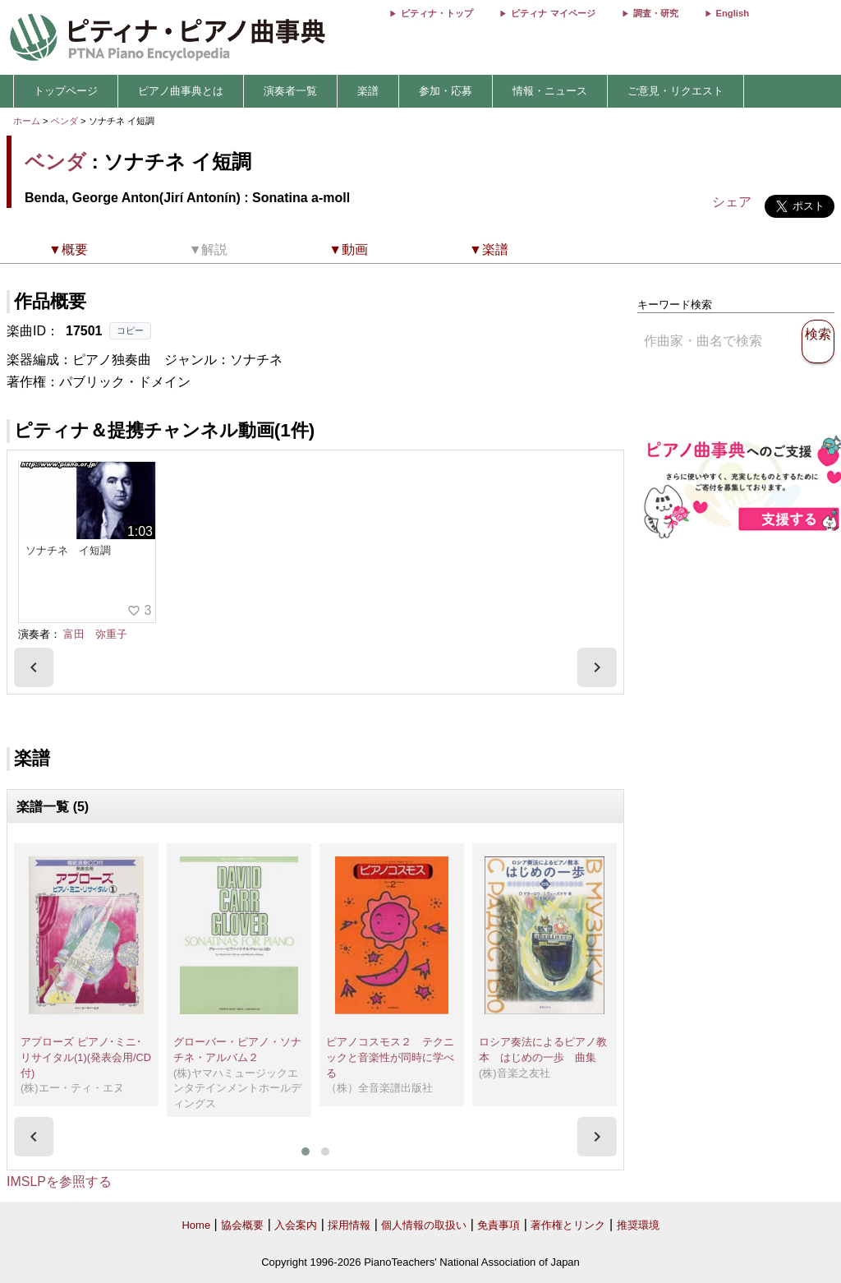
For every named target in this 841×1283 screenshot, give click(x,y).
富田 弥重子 (95, 634)
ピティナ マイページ (553, 13)
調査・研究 (655, 13)
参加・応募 (445, 91)
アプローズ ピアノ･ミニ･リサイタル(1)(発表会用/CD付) (86, 1057)
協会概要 (242, 1225)
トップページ (66, 91)
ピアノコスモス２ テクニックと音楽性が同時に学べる (390, 1057)
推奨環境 (638, 1225)
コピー (130, 330)
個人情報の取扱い (423, 1225)
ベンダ (64, 121)
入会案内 (295, 1225)
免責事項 (498, 1225)
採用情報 (349, 1225)
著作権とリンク (568, 1225)
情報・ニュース (549, 91)
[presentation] (33, 667)
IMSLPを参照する (59, 1181)
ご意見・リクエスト (675, 91)
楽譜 (368, 91)
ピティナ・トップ (437, 13)
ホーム (26, 121)
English (732, 13)
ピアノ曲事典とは (180, 91)
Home (196, 1225)
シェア (731, 202)
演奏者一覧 (290, 91)
